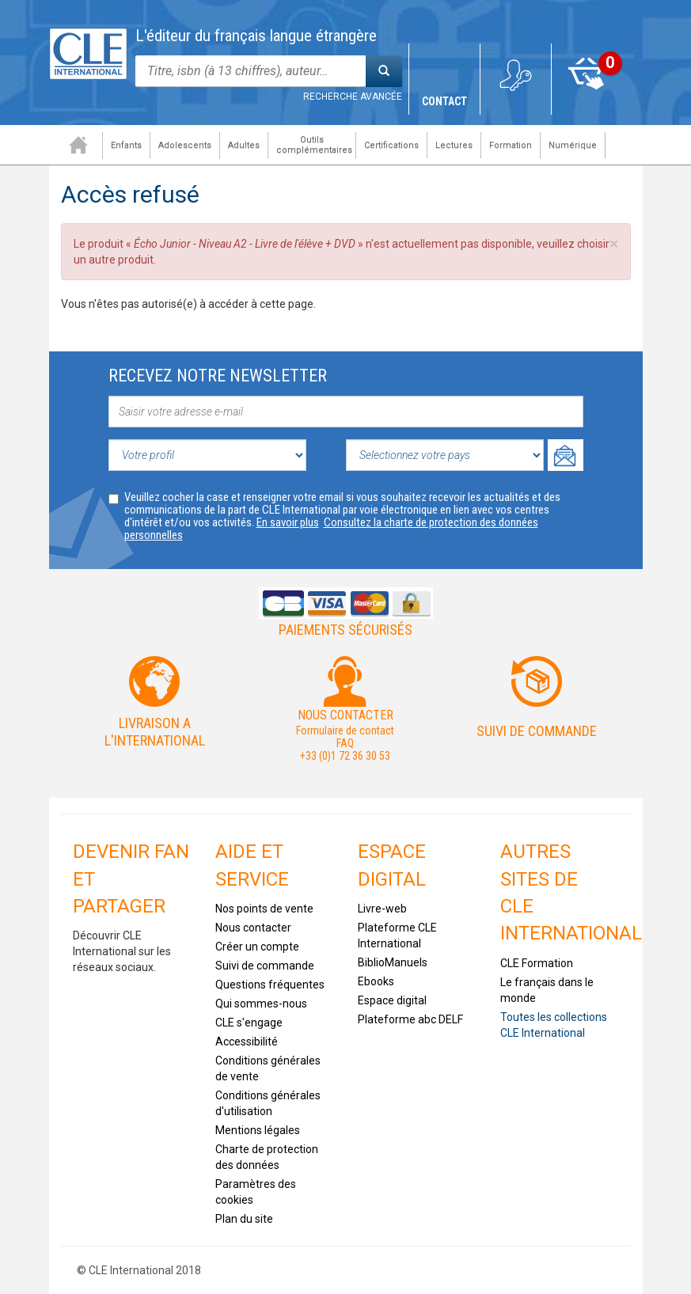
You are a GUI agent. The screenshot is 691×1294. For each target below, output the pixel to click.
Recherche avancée (352, 96)
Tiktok (92, 1046)
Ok (565, 455)
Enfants (120, 145)
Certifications (386, 145)
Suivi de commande (536, 731)
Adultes (238, 145)
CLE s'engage (249, 1022)
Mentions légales (257, 1130)
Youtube (139, 1002)
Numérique (567, 145)
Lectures (448, 145)
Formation (505, 145)
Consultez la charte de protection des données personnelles (331, 528)
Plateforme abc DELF (410, 1019)
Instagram (139, 1046)
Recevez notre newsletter (217, 375)
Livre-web (382, 908)
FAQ (345, 743)
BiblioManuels (392, 962)
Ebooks (376, 981)
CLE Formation (536, 963)
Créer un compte (257, 946)
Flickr (92, 1091)
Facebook (92, 1002)
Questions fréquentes (270, 984)
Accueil (73, 145)
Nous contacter (253, 927)
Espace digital (392, 1000)
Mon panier (587, 101)
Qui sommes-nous (261, 1003)
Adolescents (179, 145)
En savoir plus (287, 522)
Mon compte (516, 101)
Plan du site (244, 1218)
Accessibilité (246, 1041)
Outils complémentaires (309, 145)
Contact (444, 101)
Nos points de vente (264, 908)
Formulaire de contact (345, 730)
